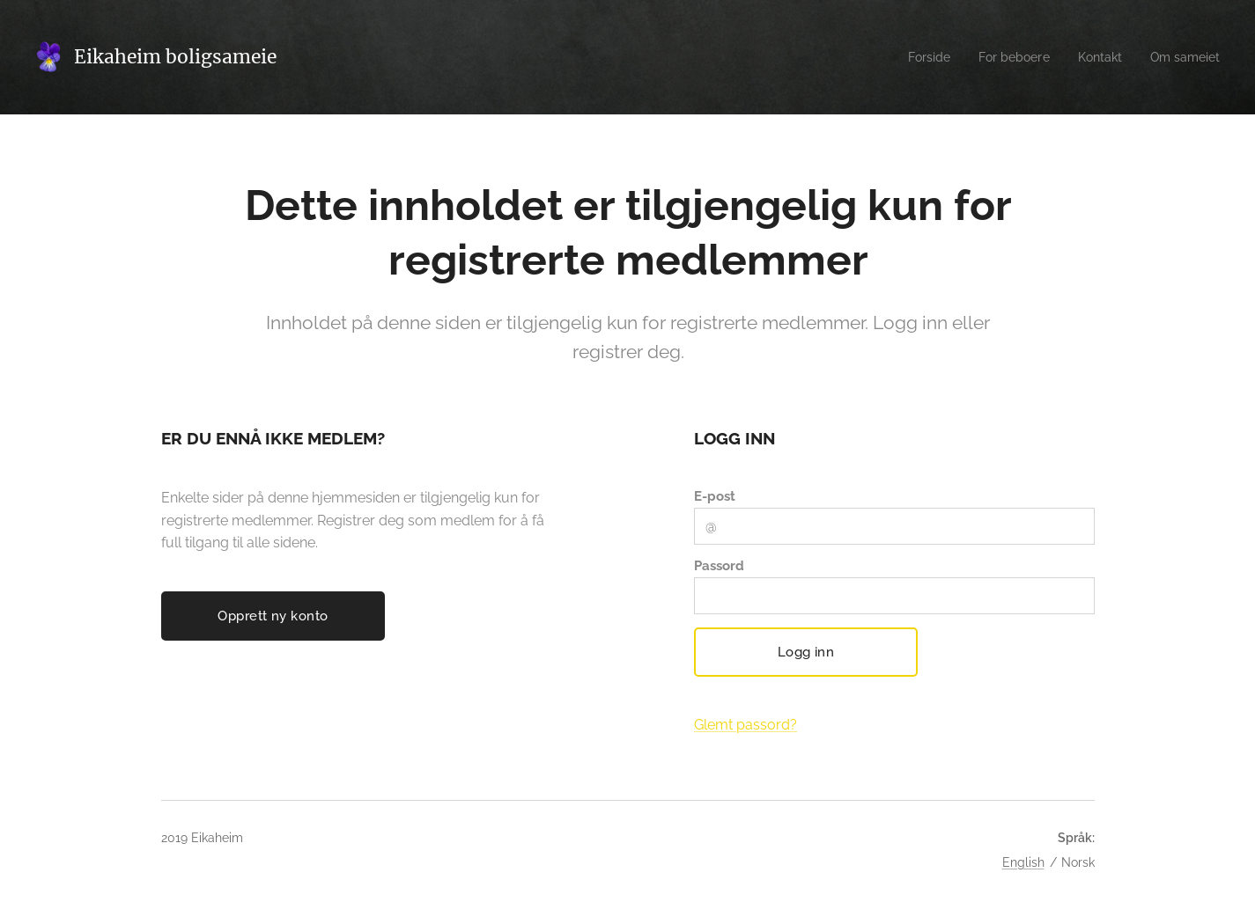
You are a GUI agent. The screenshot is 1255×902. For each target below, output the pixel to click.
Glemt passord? (744, 724)
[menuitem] (915, 57)
